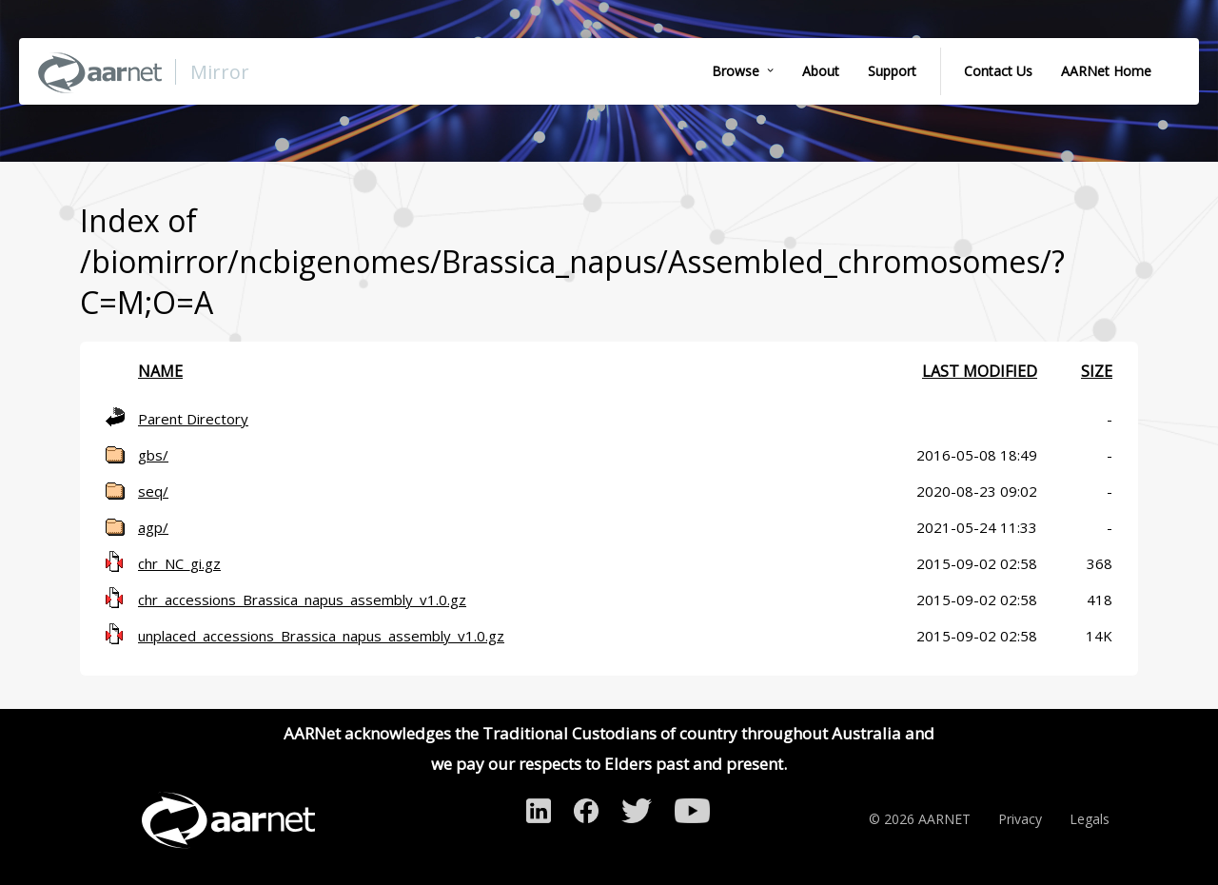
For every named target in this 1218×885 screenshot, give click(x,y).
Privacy (1020, 819)
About (820, 71)
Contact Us (998, 71)
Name (160, 371)
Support (892, 71)
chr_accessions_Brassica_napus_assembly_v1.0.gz (302, 599)
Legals (1090, 819)
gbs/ (153, 454)
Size (1096, 371)
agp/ (153, 527)
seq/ (153, 491)
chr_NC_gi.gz (179, 563)
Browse (735, 71)
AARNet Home (1106, 71)
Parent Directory (193, 418)
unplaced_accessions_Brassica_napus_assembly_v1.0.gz (321, 635)
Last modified (979, 371)
